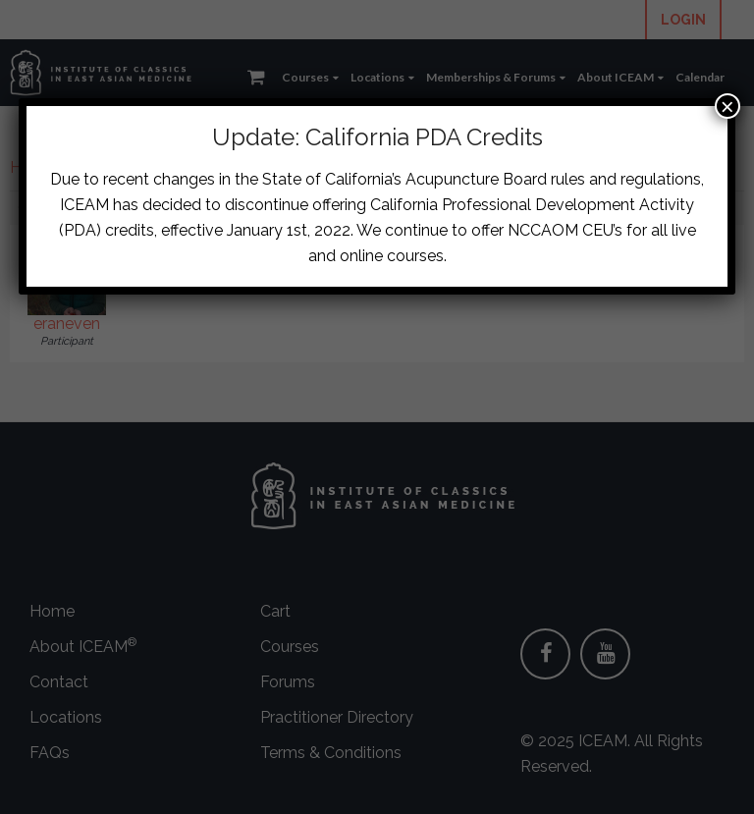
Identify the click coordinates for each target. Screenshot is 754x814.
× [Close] (727, 106)
